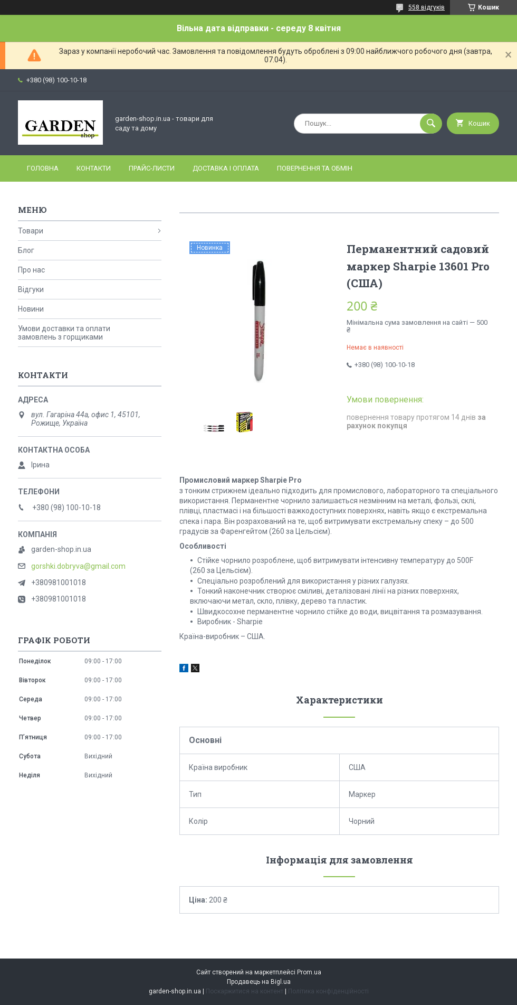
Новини (31, 309)
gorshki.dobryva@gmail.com (78, 566)
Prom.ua (309, 972)
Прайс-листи (152, 168)
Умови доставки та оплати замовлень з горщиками (64, 332)
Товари (30, 231)
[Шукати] (431, 124)
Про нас (31, 270)
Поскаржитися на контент (244, 991)
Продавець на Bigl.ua (259, 981)
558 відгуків (426, 7)
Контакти (93, 168)
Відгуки (31, 289)
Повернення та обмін (314, 168)
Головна (43, 168)
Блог (26, 250)
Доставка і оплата (226, 168)
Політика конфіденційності (328, 991)
